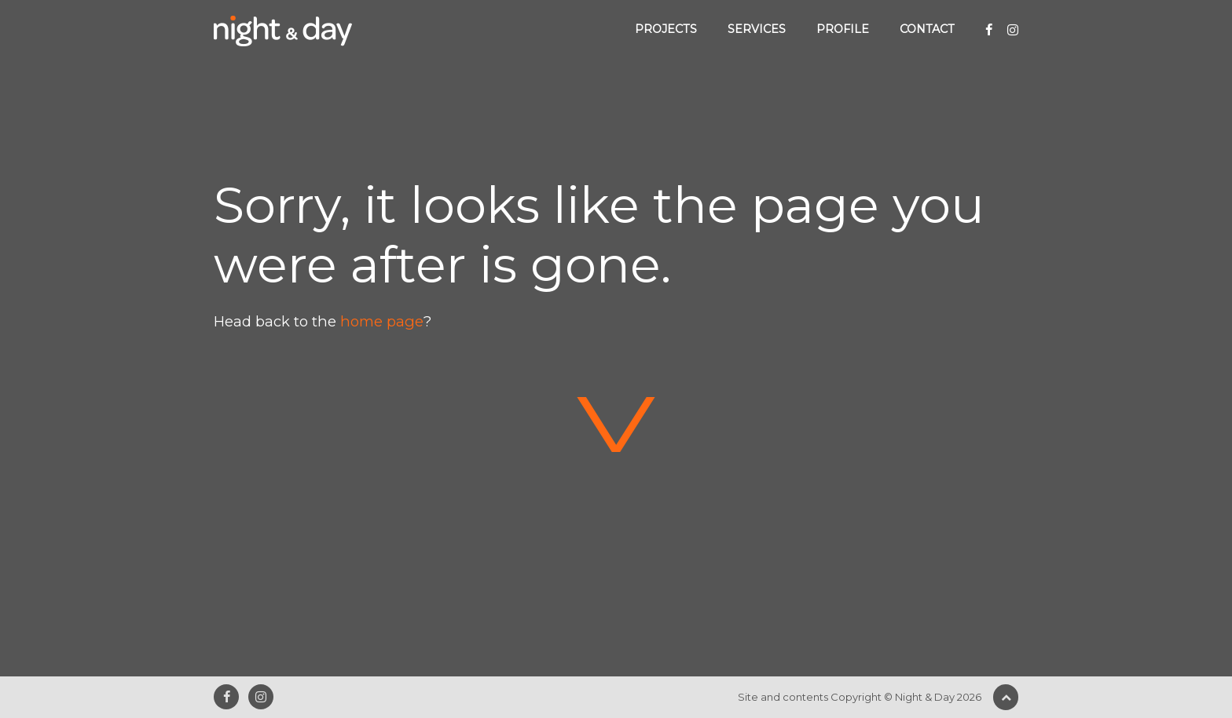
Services (757, 29)
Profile (842, 29)
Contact (927, 29)
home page (382, 321)
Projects (666, 29)
